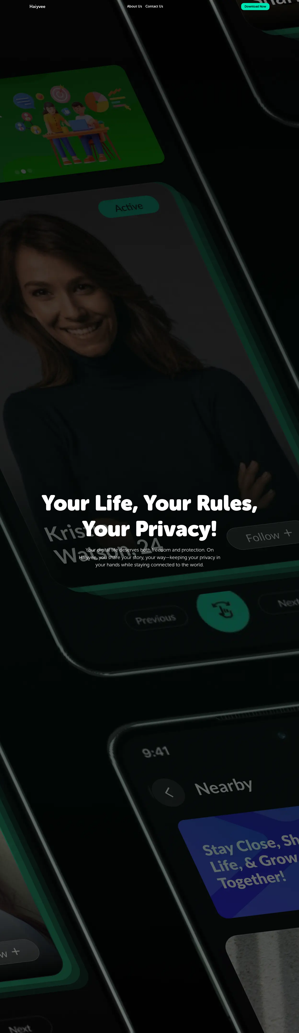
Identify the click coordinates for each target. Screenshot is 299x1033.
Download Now (255, 6)
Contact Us (154, 6)
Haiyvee (37, 6)
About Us (134, 6)
